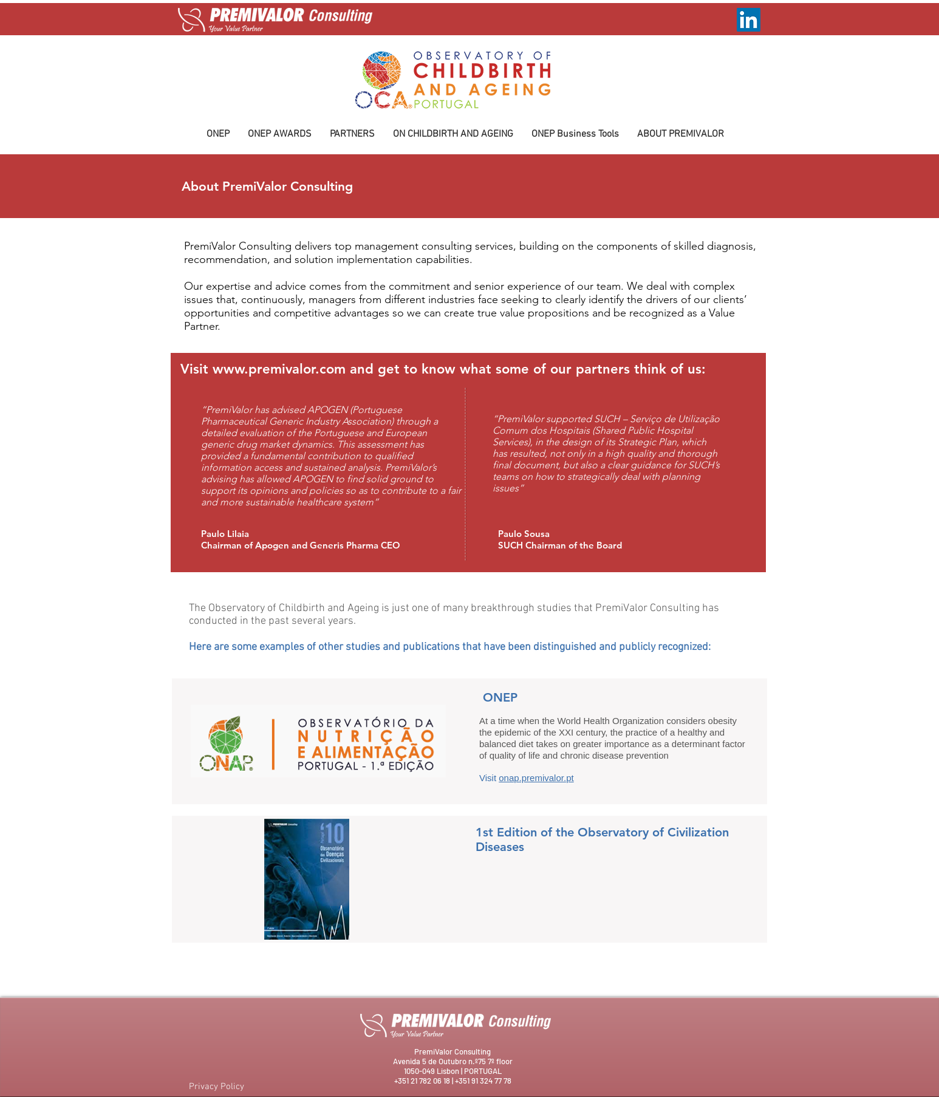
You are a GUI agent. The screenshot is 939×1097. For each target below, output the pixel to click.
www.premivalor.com (279, 369)
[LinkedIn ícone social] (748, 20)
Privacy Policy (216, 1086)
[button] (280, 134)
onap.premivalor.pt (536, 778)
